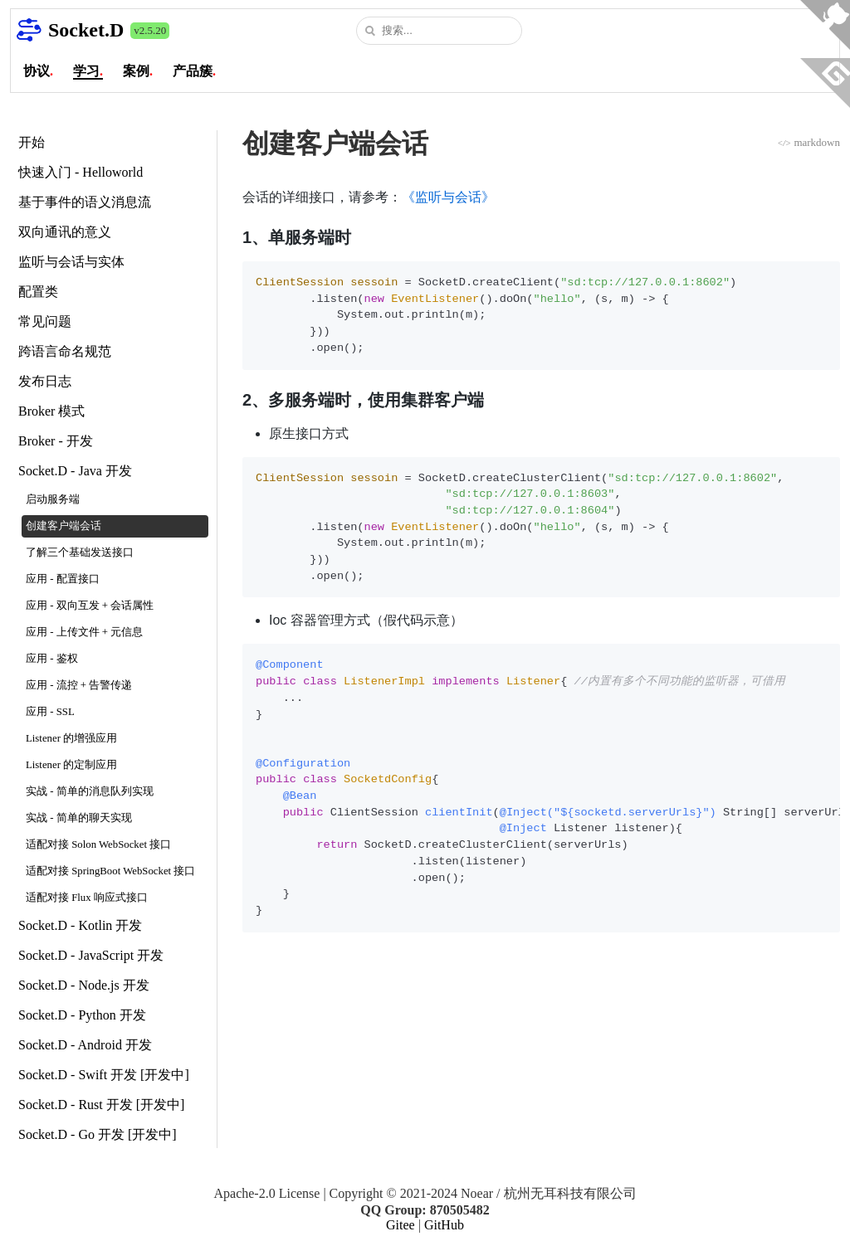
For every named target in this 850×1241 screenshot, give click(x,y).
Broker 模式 (51, 411)
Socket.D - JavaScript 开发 (91, 955)
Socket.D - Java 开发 (75, 471)
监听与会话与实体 (71, 262)
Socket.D (86, 30)
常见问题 (44, 321)
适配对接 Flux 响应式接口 (87, 897)
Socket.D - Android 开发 (85, 1045)
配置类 (38, 292)
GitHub (444, 1225)
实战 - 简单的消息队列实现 (90, 791)
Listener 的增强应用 (71, 738)
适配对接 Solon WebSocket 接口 (98, 844)
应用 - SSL (50, 712)
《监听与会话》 (448, 197)
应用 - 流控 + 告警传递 (79, 685)
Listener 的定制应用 (71, 765)
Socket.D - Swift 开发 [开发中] (103, 1075)
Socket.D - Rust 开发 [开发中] (101, 1104)
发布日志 (44, 381)
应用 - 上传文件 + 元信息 (84, 632)
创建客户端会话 (63, 526)
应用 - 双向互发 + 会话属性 (90, 605)
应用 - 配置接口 (63, 579)
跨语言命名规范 (64, 351)
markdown (808, 142)
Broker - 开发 (55, 441)
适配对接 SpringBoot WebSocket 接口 (110, 871)
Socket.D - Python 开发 (82, 1015)
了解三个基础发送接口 (80, 552)
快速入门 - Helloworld (80, 172)
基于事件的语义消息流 (84, 202)
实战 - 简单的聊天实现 (79, 818)
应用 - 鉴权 (52, 658)
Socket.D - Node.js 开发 (83, 985)
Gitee (400, 1225)
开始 (31, 142)
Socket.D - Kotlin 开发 (80, 925)
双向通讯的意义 (64, 232)
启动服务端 (53, 499)
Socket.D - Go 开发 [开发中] (97, 1134)
